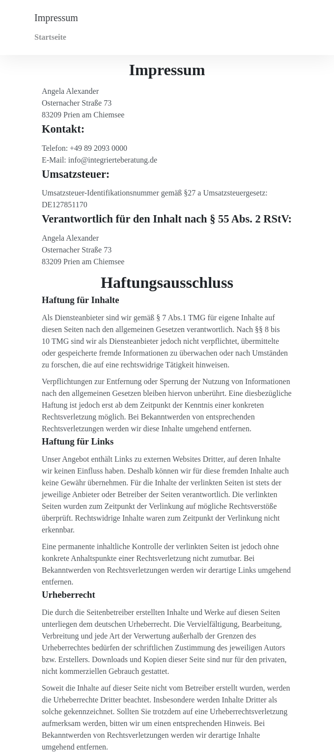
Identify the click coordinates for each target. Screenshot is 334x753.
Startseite (50, 37)
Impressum (56, 17)
